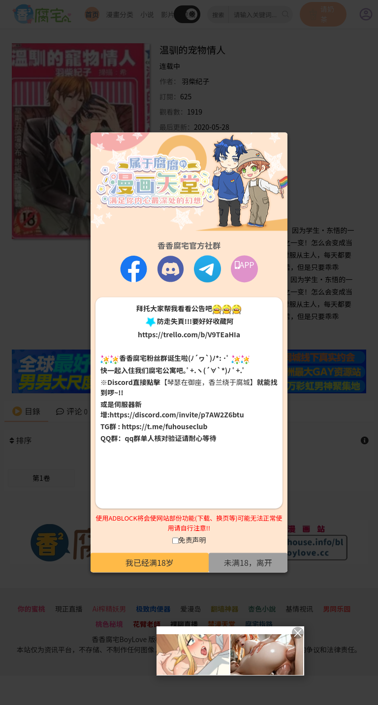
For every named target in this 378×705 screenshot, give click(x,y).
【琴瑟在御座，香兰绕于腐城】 (208, 382)
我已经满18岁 (150, 563)
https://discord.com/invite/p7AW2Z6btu (177, 414)
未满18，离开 (248, 563)
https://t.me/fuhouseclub (164, 426)
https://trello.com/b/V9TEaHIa (189, 335)
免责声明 (192, 540)
